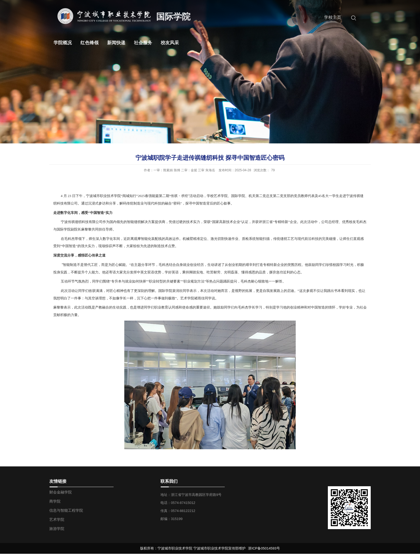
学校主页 (332, 17)
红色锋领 (89, 42)
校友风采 (170, 42)
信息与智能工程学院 (66, 510)
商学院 (55, 501)
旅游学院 (56, 528)
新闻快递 (116, 42)
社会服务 (143, 42)
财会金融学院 (60, 492)
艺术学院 (56, 519)
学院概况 (63, 42)
